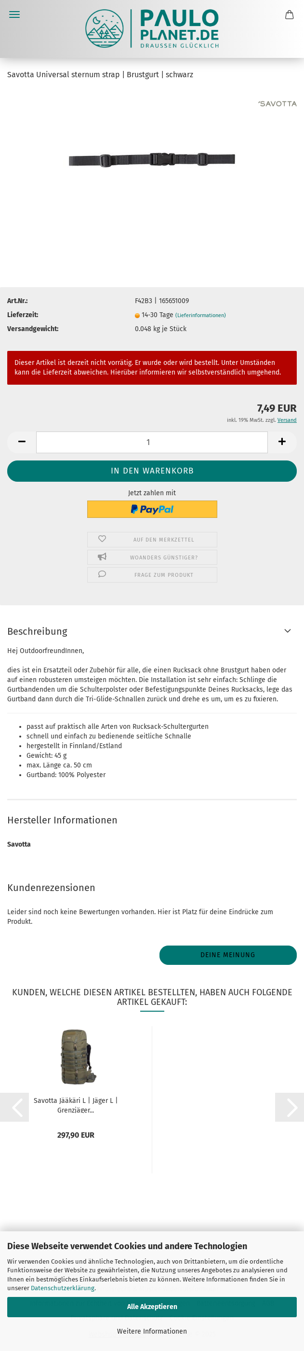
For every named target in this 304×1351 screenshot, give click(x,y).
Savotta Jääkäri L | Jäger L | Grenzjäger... (76, 1105)
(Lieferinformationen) (200, 315)
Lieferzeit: (22, 315)
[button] (21, 442)
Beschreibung (37, 631)
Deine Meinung (227, 955)
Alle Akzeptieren (152, 1307)
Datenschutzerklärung (62, 1288)
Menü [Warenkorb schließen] (14, 14)
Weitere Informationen (152, 1331)
